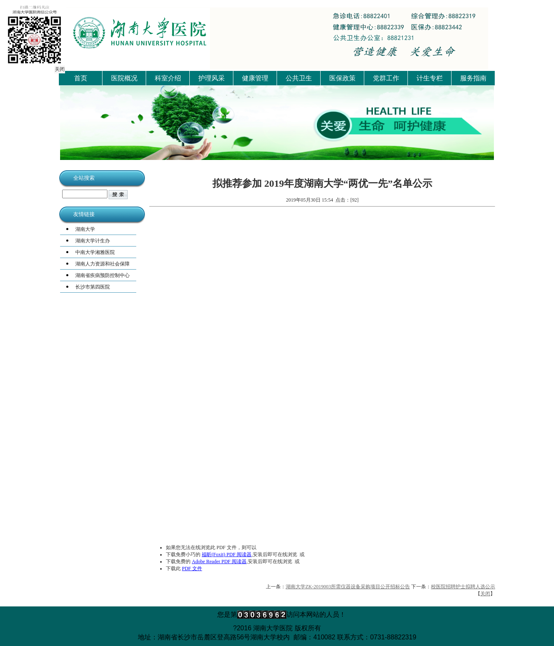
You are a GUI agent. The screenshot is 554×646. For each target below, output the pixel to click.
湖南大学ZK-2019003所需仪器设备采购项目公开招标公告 (348, 587)
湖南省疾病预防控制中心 (102, 275)
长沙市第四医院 (92, 287)
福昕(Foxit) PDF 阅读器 (226, 554)
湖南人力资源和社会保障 (102, 264)
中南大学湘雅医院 (95, 252)
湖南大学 (85, 229)
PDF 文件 (192, 568)
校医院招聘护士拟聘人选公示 (463, 587)
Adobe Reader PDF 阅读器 (219, 561)
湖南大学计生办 (92, 241)
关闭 (59, 69)
